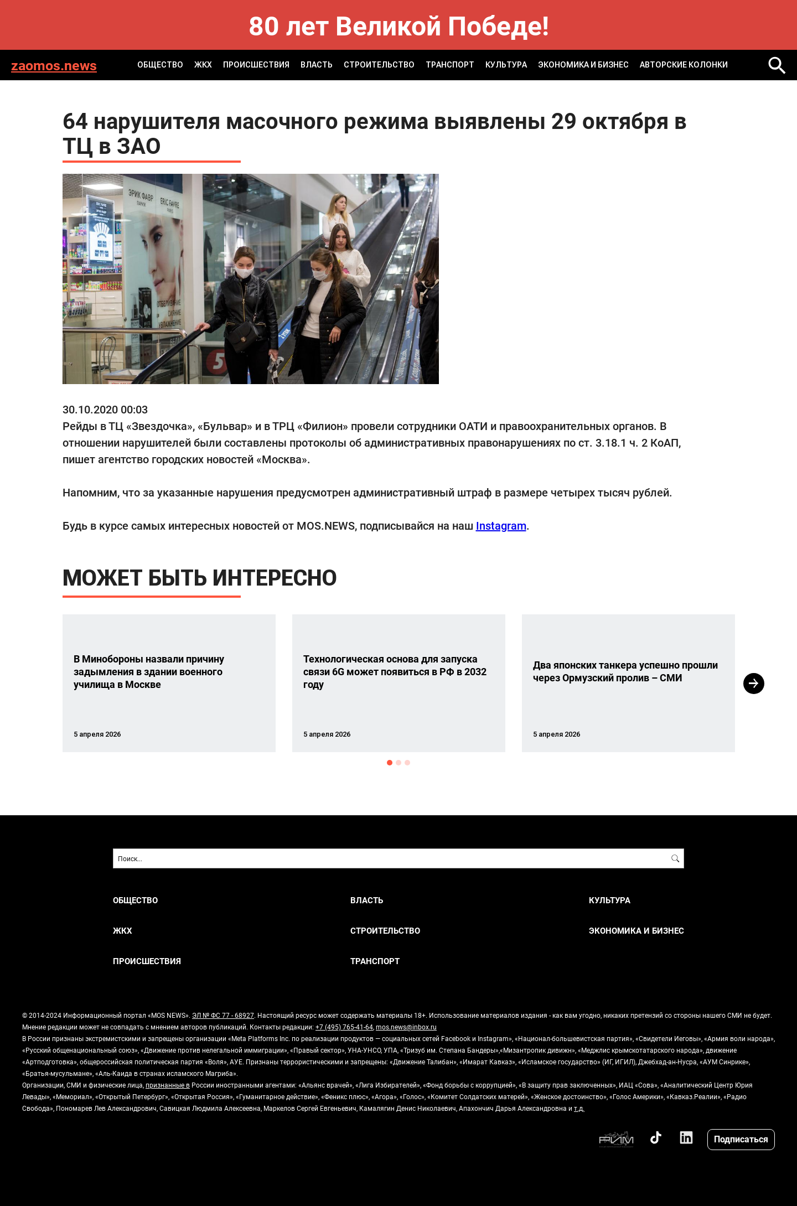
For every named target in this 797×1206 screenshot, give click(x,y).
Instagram (501, 525)
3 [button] (407, 762)
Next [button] (753, 683)
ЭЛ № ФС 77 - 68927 (223, 1015)
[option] (169, 683)
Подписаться (741, 1139)
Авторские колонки (684, 64)
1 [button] (389, 762)
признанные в (168, 1084)
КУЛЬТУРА (506, 64)
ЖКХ (203, 64)
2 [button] (398, 762)
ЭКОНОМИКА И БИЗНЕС (583, 64)
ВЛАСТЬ (317, 64)
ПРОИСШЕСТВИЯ (256, 64)
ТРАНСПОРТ (450, 64)
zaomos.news (54, 65)
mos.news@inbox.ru (406, 1026)
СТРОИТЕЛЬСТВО (379, 64)
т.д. (579, 1108)
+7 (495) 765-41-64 (344, 1026)
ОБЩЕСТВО (160, 64)
